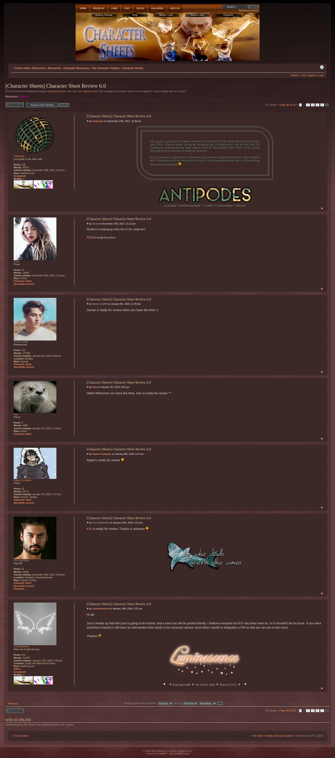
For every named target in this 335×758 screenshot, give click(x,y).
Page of (287, 104)
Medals (294, 75)
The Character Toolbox (106, 68)
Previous (13, 703)
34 (308, 105)
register (86, 91)
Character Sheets (132, 68)
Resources (39, 68)
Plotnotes (19, 588)
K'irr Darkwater (100, 522)
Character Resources (76, 68)
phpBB (162, 753)
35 (312, 105)
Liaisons (24, 96)
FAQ (303, 75)
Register (311, 75)
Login (321, 75)
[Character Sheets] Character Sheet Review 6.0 (55, 86)
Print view (321, 67)
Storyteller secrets (24, 284)
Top (322, 208)
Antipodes (98, 121)
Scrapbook (20, 176)
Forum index (22, 68)
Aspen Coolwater (101, 454)
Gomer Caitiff (99, 304)
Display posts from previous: (148, 703)
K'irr (89, 528)
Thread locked (14, 104)
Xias (94, 387)
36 (317, 105)
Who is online (18, 720)
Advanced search (248, 10)
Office (17, 669)
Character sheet (22, 281)
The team (257, 735)
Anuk (95, 223)
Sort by (186, 703)
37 (322, 105)
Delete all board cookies (279, 735)
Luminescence (100, 608)
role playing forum (56, 91)
